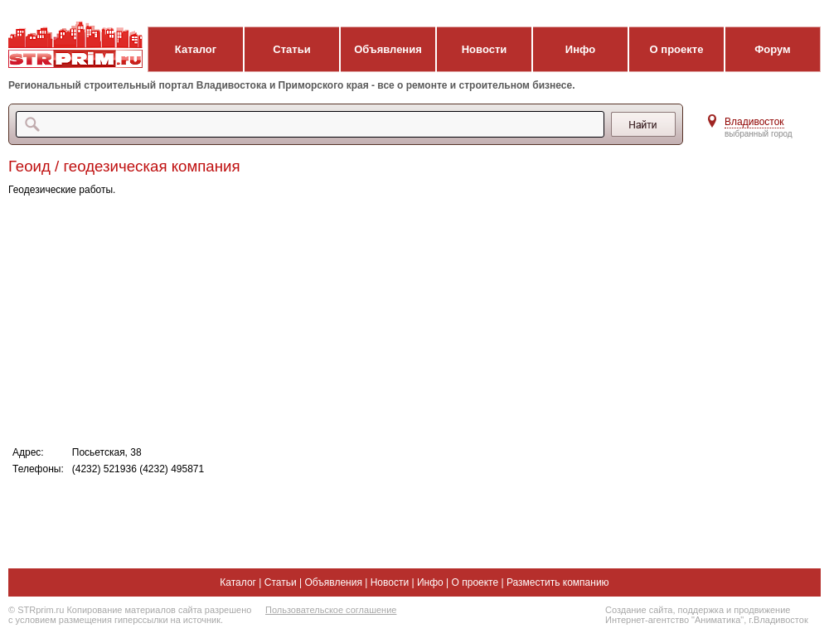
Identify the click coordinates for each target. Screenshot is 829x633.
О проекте (677, 49)
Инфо (580, 49)
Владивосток (754, 122)
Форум (772, 49)
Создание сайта (638, 610)
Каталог (195, 49)
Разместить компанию (558, 582)
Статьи (291, 49)
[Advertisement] (339, 320)
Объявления (388, 49)
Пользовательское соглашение (330, 610)
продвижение (762, 610)
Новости (484, 49)
